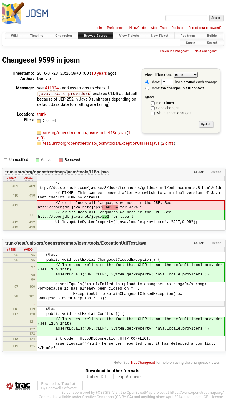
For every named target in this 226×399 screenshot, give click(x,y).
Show (152, 82)
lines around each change (189, 82)
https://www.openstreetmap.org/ (197, 392)
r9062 (11, 178)
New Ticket (160, 36)
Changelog (63, 36)
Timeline (36, 36)
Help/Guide (137, 28)
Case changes (168, 108)
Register (177, 28)
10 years (99, 73)
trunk (41, 114)
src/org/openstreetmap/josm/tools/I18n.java (85, 132)
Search (212, 42)
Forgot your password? (205, 28)
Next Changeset (206, 51)
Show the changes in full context (174, 88)
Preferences (115, 28)
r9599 (28, 178)
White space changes (174, 113)
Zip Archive (129, 376)
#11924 (52, 88)
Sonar (190, 42)
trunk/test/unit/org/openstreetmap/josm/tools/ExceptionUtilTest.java (76, 242)
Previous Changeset (174, 51)
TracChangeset (142, 362)
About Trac (159, 28)
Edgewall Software (61, 387)
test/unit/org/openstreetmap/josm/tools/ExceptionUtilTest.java (102, 143)
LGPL (206, 396)
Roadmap (187, 36)
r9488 (11, 249)
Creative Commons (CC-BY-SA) (107, 396)
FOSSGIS (103, 392)
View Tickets (129, 36)
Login (98, 28)
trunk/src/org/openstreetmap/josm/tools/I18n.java (57, 171)
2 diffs (168, 143)
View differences (158, 74)
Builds (212, 36)
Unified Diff (96, 376)
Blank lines (165, 103)
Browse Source (95, 36)
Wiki (14, 36)
